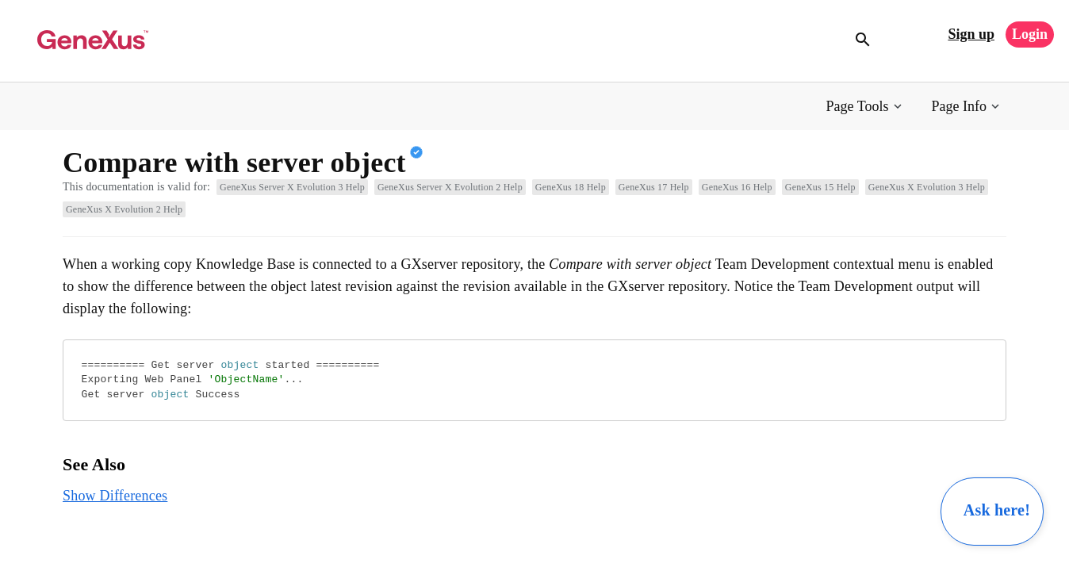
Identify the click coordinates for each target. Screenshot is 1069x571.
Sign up (971, 34)
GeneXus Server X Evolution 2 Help (450, 187)
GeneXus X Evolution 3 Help (926, 187)
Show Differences (115, 496)
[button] (865, 106)
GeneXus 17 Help (654, 187)
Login (1030, 34)
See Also (94, 464)
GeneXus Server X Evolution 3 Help (292, 187)
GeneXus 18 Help (570, 187)
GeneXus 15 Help (820, 187)
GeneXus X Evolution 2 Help (124, 209)
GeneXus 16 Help (737, 187)
